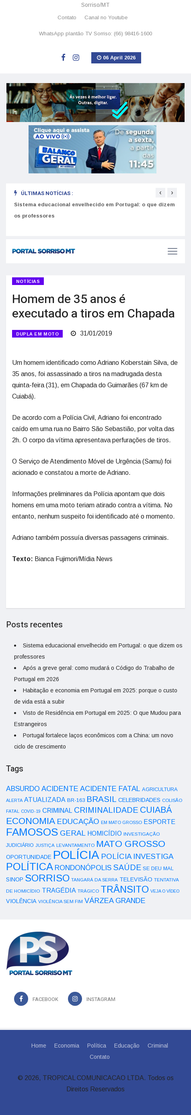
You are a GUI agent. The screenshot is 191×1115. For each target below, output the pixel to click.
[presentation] (160, 192)
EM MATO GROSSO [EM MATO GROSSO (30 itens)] (121, 822)
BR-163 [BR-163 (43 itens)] (76, 800)
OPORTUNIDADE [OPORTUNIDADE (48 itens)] (28, 857)
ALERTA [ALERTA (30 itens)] (14, 800)
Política (96, 1045)
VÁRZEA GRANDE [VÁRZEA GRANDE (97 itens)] (115, 901)
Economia (66, 1045)
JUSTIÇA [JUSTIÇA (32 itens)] (45, 845)
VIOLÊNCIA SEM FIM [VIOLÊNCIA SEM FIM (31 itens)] (60, 901)
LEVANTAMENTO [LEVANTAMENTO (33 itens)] (75, 845)
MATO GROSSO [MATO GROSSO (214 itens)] (130, 843)
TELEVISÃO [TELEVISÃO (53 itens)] (135, 879)
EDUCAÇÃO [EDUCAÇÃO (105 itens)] (78, 821)
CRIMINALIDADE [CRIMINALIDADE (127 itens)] (106, 810)
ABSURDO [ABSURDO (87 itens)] (23, 789)
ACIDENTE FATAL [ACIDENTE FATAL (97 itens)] (110, 789)
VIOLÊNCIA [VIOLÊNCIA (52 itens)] (21, 901)
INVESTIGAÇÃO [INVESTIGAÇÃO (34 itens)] (141, 833)
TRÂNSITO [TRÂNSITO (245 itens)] (125, 889)
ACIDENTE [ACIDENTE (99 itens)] (59, 788)
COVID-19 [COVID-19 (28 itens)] (31, 811)
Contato (67, 17)
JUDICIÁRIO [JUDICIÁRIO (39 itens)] (20, 845)
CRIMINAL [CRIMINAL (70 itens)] (57, 810)
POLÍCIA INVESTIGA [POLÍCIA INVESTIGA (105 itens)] (137, 856)
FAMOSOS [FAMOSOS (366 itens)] (32, 832)
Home (38, 1045)
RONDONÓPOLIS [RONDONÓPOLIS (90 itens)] (83, 868)
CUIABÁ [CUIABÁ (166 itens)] (156, 810)
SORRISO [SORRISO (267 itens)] (47, 878)
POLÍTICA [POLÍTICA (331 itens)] (29, 866)
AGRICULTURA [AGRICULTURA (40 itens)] (160, 789)
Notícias (28, 281)
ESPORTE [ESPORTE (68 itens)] (159, 821)
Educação (127, 1045)
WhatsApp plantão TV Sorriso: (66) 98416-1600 (95, 34)
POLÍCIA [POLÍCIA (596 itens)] (76, 854)
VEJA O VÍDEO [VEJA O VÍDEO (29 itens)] (164, 891)
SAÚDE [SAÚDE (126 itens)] (127, 867)
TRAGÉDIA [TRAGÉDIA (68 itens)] (59, 890)
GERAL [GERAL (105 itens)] (73, 833)
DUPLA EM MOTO (37, 334)
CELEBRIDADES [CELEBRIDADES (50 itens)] (139, 800)
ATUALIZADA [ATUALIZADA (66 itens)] (45, 799)
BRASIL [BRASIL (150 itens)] (101, 799)
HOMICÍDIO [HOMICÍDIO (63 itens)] (104, 833)
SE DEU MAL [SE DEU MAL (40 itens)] (158, 868)
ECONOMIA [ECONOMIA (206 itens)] (30, 821)
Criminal (158, 1045)
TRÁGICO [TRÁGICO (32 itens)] (88, 891)
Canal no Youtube (105, 17)
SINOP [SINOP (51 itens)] (14, 879)
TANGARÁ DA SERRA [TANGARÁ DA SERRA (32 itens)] (94, 879)
